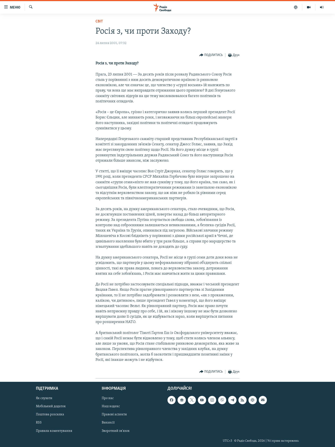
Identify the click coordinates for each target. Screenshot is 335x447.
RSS (39, 423)
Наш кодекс (111, 406)
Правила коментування (54, 431)
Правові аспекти (114, 414)
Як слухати (44, 398)
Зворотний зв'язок (116, 431)
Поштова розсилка (50, 414)
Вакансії (108, 423)
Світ (99, 21)
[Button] (211, 55)
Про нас (108, 398)
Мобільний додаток (51, 406)
